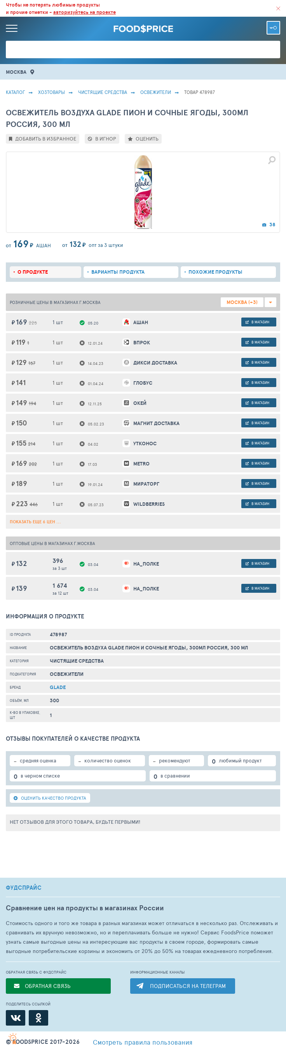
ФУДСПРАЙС (24, 888)
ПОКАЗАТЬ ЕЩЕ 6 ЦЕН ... (35, 522)
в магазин (257, 322)
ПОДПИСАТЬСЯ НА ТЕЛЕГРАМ (188, 986)
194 (32, 403)
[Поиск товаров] (143, 49)
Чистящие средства (102, 92)
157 (31, 363)
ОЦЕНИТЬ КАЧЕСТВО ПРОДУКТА (50, 798)
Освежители (155, 92)
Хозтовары (51, 92)
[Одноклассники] (38, 1018)
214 (31, 444)
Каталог (15, 92)
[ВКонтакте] (15, 1018)
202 (33, 464)
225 (33, 322)
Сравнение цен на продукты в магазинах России (85, 908)
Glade (58, 687)
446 (34, 504)
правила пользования (142, 1042)
